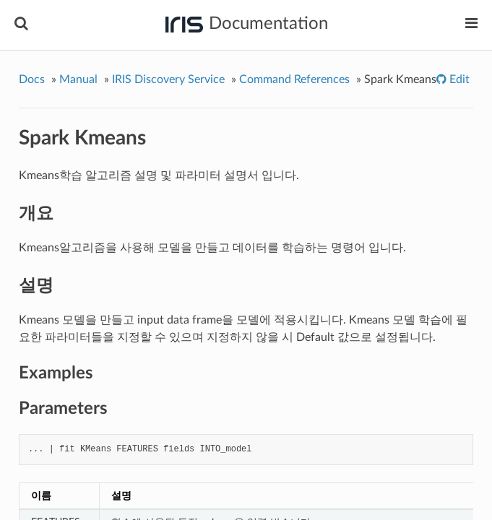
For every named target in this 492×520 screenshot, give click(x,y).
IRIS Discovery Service (168, 79)
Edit (458, 79)
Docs (32, 79)
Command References (294, 79)
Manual (78, 79)
